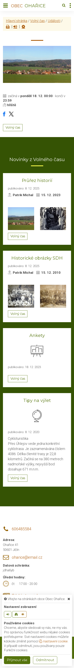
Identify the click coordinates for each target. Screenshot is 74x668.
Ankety (37, 335)
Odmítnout (45, 660)
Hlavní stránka (16, 21)
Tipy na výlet (37, 400)
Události (54, 21)
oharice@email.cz (27, 557)
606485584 (21, 529)
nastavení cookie (53, 641)
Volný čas (37, 21)
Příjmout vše (17, 660)
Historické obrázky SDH (37, 258)
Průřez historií (37, 180)
